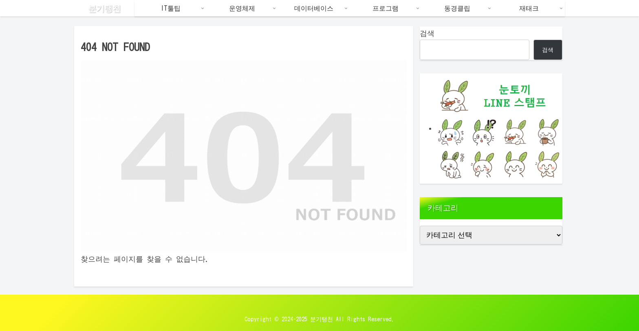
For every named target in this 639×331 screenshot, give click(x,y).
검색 (427, 33)
